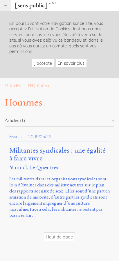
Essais (15, 136)
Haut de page (59, 237)
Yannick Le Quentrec (34, 167)
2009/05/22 (39, 136)
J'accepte (43, 63)
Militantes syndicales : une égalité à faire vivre (57, 155)
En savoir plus (70, 63)
